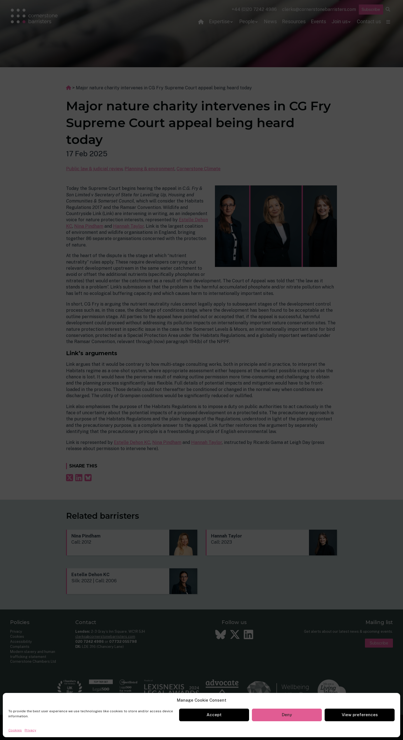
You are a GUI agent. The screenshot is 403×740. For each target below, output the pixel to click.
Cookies (15, 730)
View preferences (360, 714)
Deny (287, 714)
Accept (214, 714)
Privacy (30, 730)
